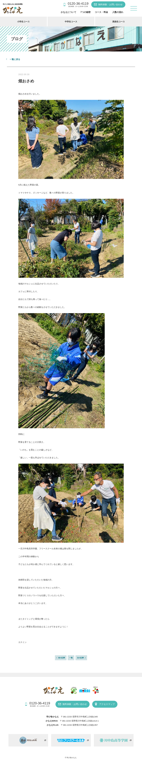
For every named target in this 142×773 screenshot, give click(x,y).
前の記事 (61, 658)
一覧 (71, 658)
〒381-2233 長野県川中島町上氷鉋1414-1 (79, 721)
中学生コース (71, 21)
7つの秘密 (85, 12)
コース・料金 (101, 12)
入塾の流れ (117, 12)
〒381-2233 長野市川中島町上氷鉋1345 (79, 716)
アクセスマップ (107, 704)
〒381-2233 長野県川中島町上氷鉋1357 (79, 725)
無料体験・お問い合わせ (110, 4)
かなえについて (68, 12)
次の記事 (80, 658)
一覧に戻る (15, 59)
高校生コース (118, 21)
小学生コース (23, 21)
